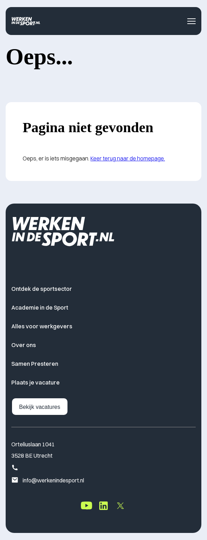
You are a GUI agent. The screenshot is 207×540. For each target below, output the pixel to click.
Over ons (23, 344)
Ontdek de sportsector (41, 288)
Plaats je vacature (35, 382)
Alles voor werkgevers (41, 326)
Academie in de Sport (39, 307)
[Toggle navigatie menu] (191, 21)
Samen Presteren (34, 363)
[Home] (25, 21)
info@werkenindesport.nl (47, 480)
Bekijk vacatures (39, 407)
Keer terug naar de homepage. (127, 158)
